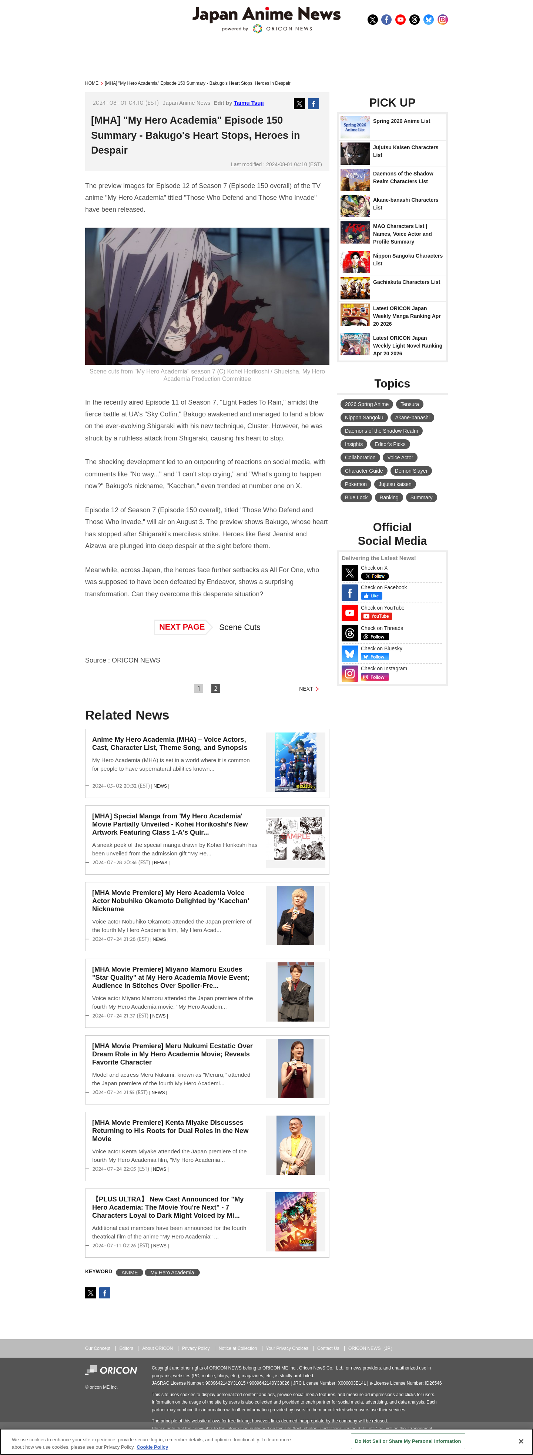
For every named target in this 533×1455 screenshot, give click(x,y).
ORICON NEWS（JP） (371, 1348)
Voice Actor (400, 457)
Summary (421, 497)
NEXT (306, 689)
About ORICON (157, 1348)
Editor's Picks (390, 444)
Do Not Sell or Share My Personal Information (408, 1441)
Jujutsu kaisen (395, 484)
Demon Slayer (411, 471)
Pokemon (356, 484)
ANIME (129, 1272)
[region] (266, 1442)
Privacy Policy (196, 1348)
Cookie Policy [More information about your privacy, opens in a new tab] (152, 1447)
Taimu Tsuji (249, 103)
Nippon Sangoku (364, 417)
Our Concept (97, 1348)
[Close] (521, 1441)
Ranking (388, 497)
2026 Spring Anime (367, 404)
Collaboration (360, 457)
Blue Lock (356, 497)
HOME (91, 83)
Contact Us (328, 1348)
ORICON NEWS (136, 660)
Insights (354, 444)
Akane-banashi (412, 417)
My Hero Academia (172, 1272)
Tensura (409, 404)
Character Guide (364, 471)
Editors (126, 1348)
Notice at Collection (238, 1348)
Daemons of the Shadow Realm (381, 431)
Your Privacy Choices (287, 1348)
